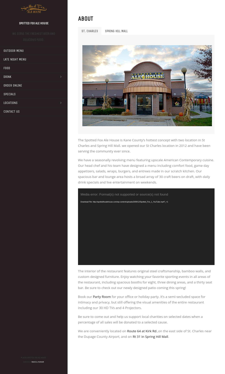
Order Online (12, 85)
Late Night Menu (14, 59)
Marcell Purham (38, 362)
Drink (33, 77)
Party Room (102, 296)
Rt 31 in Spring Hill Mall (150, 336)
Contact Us (11, 111)
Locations (33, 103)
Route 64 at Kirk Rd (142, 331)
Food (6, 68)
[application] (146, 226)
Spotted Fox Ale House (33, 23)
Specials (9, 94)
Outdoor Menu (13, 51)
